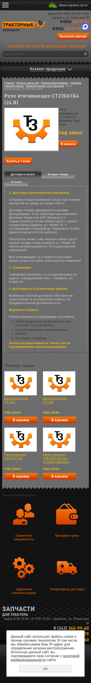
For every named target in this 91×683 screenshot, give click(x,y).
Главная (9, 83)
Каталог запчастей (27, 83)
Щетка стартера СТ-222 (16, 400)
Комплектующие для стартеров (45, 86)
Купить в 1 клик (18, 161)
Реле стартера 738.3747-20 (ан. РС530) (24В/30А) (56, 458)
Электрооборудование (54, 83)
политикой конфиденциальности (45, 658)
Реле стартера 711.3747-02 (15, 456)
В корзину (68, 144)
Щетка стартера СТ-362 (55, 400)
